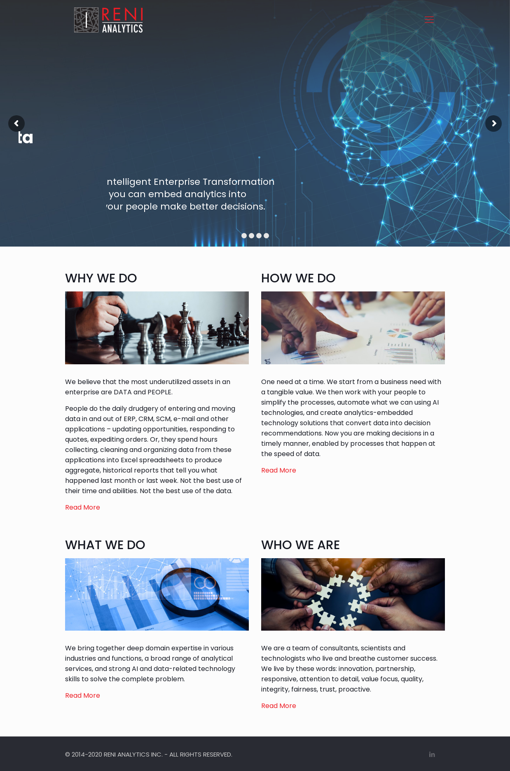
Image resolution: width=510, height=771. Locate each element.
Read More (82, 507)
